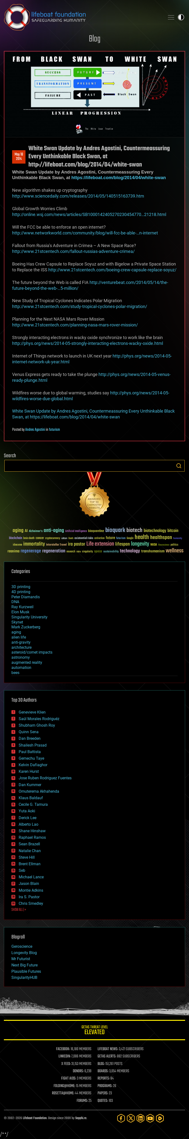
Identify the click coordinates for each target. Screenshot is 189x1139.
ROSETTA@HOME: (63, 1093)
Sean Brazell (29, 844)
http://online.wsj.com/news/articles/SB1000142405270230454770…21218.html (89, 214)
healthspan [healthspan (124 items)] (161, 538)
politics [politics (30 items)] (174, 545)
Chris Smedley (31, 903)
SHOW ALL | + (18, 910)
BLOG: (101, 1064)
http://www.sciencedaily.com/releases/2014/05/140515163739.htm (78, 196)
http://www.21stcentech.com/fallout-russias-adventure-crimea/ (73, 251)
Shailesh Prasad (33, 745)
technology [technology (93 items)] (130, 551)
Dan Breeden (30, 738)
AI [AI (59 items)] (26, 531)
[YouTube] (150, 1118)
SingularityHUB (24, 977)
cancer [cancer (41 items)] (40, 538)
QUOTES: (103, 1101)
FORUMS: (82, 1101)
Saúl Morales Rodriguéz (39, 718)
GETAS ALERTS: (107, 1056)
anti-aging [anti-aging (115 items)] (54, 531)
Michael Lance (31, 877)
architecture (21, 647)
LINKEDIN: (64, 1056)
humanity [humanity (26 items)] (177, 538)
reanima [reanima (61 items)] (13, 551)
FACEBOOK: (63, 1049)
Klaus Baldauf (31, 798)
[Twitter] (131, 1118)
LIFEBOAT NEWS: (108, 1049)
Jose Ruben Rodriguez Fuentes (45, 778)
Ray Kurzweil (22, 607)
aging (16, 632)
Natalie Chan (30, 850)
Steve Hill (27, 857)
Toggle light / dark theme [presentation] (181, 17)
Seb (22, 870)
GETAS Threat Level (94, 1031)
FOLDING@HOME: (64, 1086)
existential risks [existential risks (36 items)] (83, 538)
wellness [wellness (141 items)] (174, 551)
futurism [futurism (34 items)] (120, 538)
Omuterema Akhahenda (39, 791)
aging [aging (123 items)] (18, 531)
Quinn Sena (29, 732)
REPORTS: (104, 1078)
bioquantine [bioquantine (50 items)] (96, 531)
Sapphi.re (80, 1118)
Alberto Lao (28, 824)
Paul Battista (30, 751)
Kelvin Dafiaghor (33, 765)
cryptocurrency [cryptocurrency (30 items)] (52, 538)
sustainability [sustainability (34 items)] (111, 552)
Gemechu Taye (31, 758)
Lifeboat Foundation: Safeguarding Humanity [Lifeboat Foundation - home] (82, 17)
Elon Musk (20, 612)
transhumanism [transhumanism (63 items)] (152, 551)
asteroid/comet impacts (31, 652)
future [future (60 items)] (110, 538)
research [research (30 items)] (70, 551)
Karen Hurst (29, 771)
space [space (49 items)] (98, 551)
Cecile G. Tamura (33, 804)
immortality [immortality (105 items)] (34, 544)
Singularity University (29, 617)
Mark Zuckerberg (25, 627)
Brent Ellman (30, 864)
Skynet (17, 622)
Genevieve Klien (32, 712)
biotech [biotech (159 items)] (134, 530)
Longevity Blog (24, 952)
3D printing (20, 586)
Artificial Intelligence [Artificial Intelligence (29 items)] (76, 531)
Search (179, 466)
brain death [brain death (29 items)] (28, 538)
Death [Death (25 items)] (70, 538)
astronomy (20, 657)
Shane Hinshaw (32, 831)
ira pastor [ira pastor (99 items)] (76, 544)
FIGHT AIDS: (68, 1078)
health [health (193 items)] (142, 537)
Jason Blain (29, 883)
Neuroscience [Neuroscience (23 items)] (163, 545)
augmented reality (26, 662)
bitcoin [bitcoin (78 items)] (172, 530)
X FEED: (66, 1064)
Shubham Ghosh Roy (37, 725)
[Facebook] (121, 1118)
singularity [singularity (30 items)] (87, 551)
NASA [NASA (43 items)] (153, 545)
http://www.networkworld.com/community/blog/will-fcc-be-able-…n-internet (85, 232)
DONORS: (78, 1071)
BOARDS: (103, 1071)
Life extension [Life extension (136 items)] (100, 544)
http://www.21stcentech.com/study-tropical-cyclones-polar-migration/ (79, 306)
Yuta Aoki (27, 811)
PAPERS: (103, 1093)
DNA (15, 601)
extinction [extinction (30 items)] (99, 538)
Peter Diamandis (25, 597)
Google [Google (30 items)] (130, 538)
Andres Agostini (35, 430)
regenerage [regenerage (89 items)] (31, 551)
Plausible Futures (26, 971)
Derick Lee (27, 817)
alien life (18, 637)
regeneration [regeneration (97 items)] (53, 551)
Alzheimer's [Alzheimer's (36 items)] (35, 531)
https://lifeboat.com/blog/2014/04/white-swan (118, 177)
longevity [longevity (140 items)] (140, 544)
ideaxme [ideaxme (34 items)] (17, 545)
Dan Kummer (30, 784)
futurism (54, 430)
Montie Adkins (31, 890)
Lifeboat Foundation (35, 1118)
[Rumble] (160, 1118)
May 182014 (19, 156)
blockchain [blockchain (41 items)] (15, 538)
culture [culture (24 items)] (64, 538)
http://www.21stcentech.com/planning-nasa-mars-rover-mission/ (75, 324)
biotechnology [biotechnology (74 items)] (155, 530)
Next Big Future (24, 965)
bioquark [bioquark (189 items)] (115, 530)
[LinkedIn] (140, 1118)
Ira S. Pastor (29, 897)
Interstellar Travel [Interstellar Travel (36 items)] (56, 545)
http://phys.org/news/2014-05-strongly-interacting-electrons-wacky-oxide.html (87, 343)
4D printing (20, 592)
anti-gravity (21, 642)
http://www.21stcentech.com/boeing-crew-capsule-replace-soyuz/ (112, 269)
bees (15, 672)
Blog (94, 39)
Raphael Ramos (32, 837)
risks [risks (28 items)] (78, 551)
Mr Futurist (20, 958)
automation (21, 667)
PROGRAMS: (105, 1086)
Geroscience (21, 946)
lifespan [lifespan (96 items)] (122, 544)
